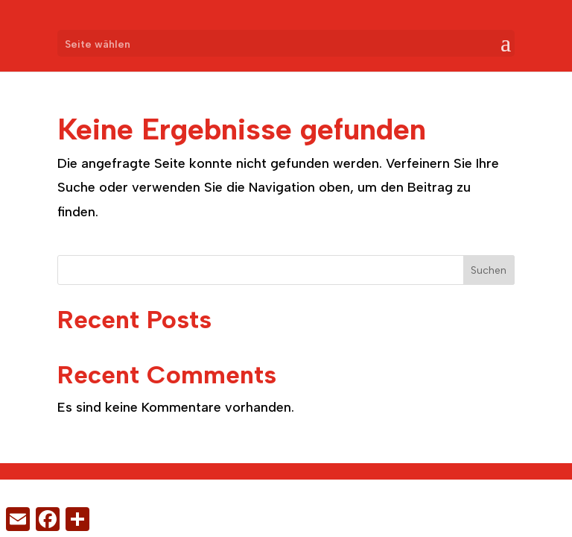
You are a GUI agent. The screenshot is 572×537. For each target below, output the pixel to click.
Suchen (488, 270)
